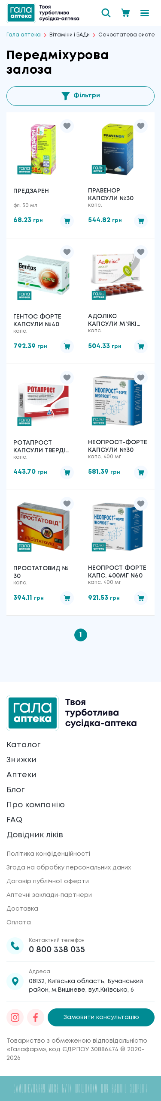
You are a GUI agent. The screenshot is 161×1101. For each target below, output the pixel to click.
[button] (67, 126)
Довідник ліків (34, 835)
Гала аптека (23, 35)
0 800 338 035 (57, 950)
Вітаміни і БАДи (69, 35)
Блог (15, 790)
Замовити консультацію (101, 1017)
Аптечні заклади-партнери (49, 895)
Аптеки (21, 775)
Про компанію (35, 805)
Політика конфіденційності (48, 854)
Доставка (22, 908)
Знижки (21, 760)
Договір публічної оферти (47, 881)
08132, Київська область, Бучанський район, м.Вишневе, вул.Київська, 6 (86, 986)
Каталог (23, 745)
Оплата (18, 922)
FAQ (14, 820)
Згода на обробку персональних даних (68, 867)
